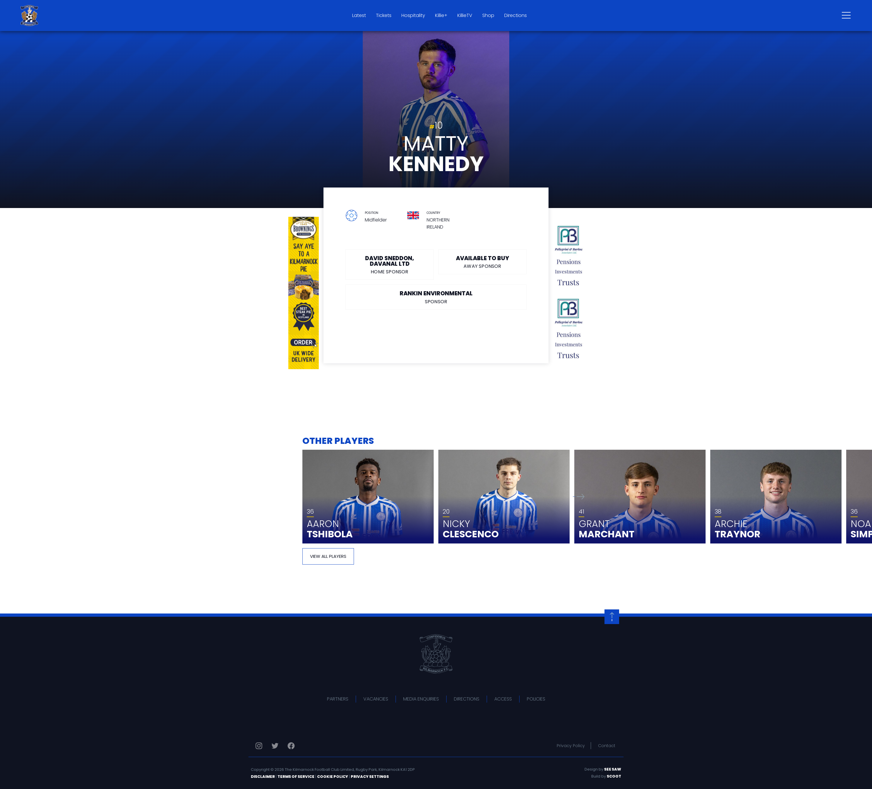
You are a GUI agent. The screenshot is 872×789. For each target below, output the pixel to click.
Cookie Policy (332, 776)
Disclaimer (263, 776)
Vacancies (375, 699)
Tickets (383, 15)
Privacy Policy (571, 746)
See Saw (612, 769)
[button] (578, 496)
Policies (536, 699)
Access (503, 699)
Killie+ (441, 15)
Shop (488, 15)
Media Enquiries (421, 699)
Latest (359, 15)
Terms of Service (295, 776)
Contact (606, 746)
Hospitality (413, 15)
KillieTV (464, 15)
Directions (515, 15)
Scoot (614, 776)
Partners (337, 699)
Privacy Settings (370, 776)
